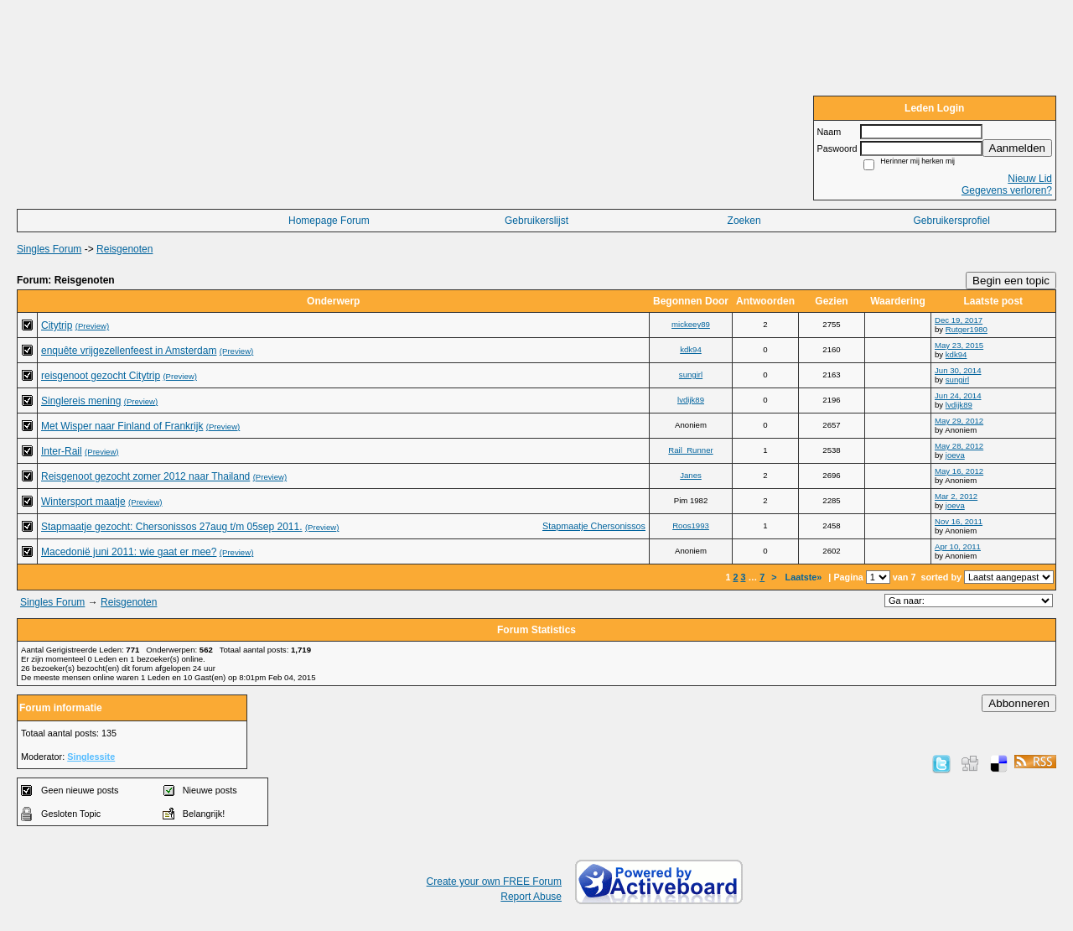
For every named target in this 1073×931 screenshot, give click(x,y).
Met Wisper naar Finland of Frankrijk (122, 426)
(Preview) (92, 325)
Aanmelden (1017, 148)
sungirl (690, 374)
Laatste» (805, 577)
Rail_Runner (690, 450)
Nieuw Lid (1030, 179)
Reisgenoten (124, 249)
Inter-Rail (61, 451)
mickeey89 (690, 324)
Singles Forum (49, 249)
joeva (955, 455)
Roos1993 (690, 525)
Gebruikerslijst (536, 220)
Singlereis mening (81, 401)
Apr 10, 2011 (958, 546)
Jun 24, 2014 (958, 395)
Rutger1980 (966, 329)
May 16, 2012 (959, 471)
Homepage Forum (329, 220)
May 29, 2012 (959, 420)
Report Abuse (531, 896)
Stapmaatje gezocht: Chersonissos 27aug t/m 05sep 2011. (172, 527)
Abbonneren (1019, 703)
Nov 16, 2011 (958, 521)
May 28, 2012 (959, 445)
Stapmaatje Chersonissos (593, 526)
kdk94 (691, 349)
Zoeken (744, 220)
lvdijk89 (690, 399)
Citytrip (56, 325)
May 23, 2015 (959, 345)
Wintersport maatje (83, 501)
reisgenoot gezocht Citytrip (100, 376)
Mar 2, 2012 (956, 496)
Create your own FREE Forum (494, 881)
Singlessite (91, 757)
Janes (691, 475)
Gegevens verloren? (1007, 190)
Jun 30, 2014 (958, 370)
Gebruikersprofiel (952, 220)
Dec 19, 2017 (958, 320)
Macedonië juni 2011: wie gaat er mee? (128, 552)
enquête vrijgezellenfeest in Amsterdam (128, 350)
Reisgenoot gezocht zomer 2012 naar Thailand (145, 476)
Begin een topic (1011, 280)
